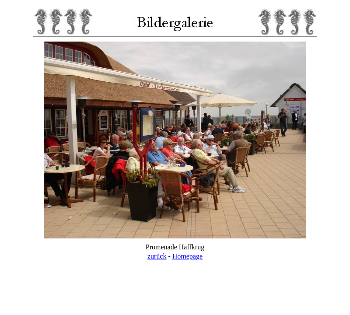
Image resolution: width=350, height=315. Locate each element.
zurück (157, 256)
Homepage (187, 256)
